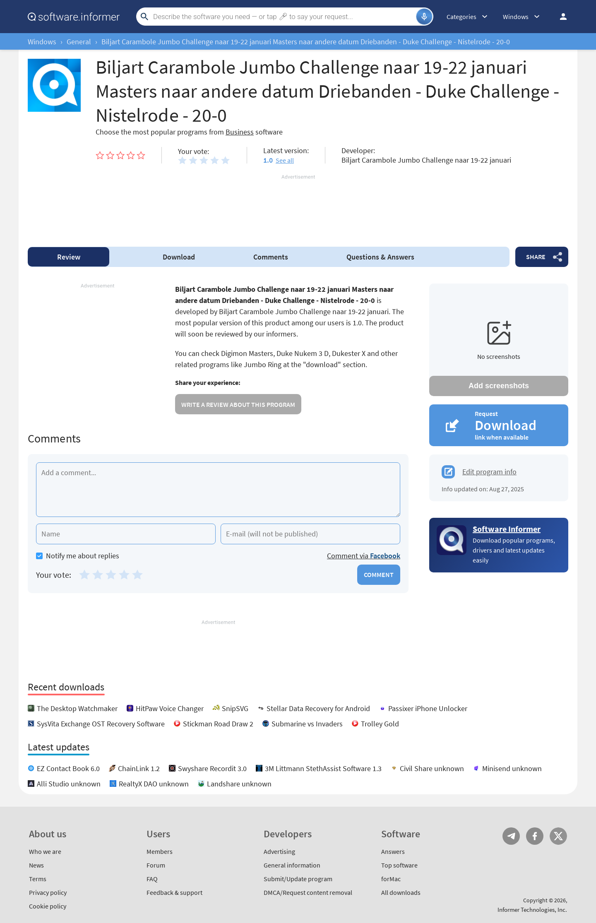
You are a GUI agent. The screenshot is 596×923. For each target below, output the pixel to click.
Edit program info (489, 471)
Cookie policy (47, 906)
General (79, 41)
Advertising (279, 851)
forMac (391, 879)
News (36, 865)
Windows (42, 41)
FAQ (152, 879)
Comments (270, 257)
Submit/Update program (298, 879)
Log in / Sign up (559, 17)
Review (68, 257)
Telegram (511, 836)
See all (285, 160)
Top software (399, 865)
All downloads (401, 892)
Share (536, 256)
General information (292, 865)
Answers (380, 257)
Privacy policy (48, 892)
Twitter (558, 836)
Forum (156, 865)
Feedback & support (174, 892)
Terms (37, 879)
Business (240, 132)
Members (160, 851)
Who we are (45, 851)
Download (179, 257)
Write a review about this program (238, 404)
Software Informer (507, 529)
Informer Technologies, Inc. (532, 909)
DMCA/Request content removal (308, 892)
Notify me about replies (77, 555)
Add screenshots (499, 386)
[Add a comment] (218, 489)
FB (534, 836)
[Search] (283, 17)
